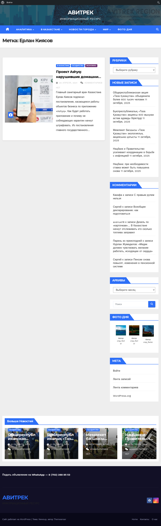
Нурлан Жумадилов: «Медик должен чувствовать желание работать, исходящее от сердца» (133, 248)
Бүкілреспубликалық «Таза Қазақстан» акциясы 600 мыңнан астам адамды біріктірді (133, 115)
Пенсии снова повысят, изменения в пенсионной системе (134, 263)
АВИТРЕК (80, 12)
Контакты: (145, 519)
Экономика (91, 65)
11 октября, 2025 (20, 444)
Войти (116, 370)
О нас (154, 519)
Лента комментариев (125, 387)
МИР (106, 29)
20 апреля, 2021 (68, 83)
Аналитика (24, 29)
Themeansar (60, 519)
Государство (77, 65)
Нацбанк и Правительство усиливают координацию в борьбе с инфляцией (133, 152)
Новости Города (82, 29)
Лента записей (122, 379)
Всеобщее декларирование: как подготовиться (129, 210)
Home (135, 519)
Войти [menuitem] (9, 2)
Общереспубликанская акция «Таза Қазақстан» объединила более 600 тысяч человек (131, 96)
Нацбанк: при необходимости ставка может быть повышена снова (131, 167)
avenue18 (119, 222)
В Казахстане (51, 29)
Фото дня (125, 29)
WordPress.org (122, 395)
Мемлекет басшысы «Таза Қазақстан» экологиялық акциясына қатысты (129, 133)
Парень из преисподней (127, 240)
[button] (157, 29)
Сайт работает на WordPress (16, 519)
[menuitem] (3, 2)
